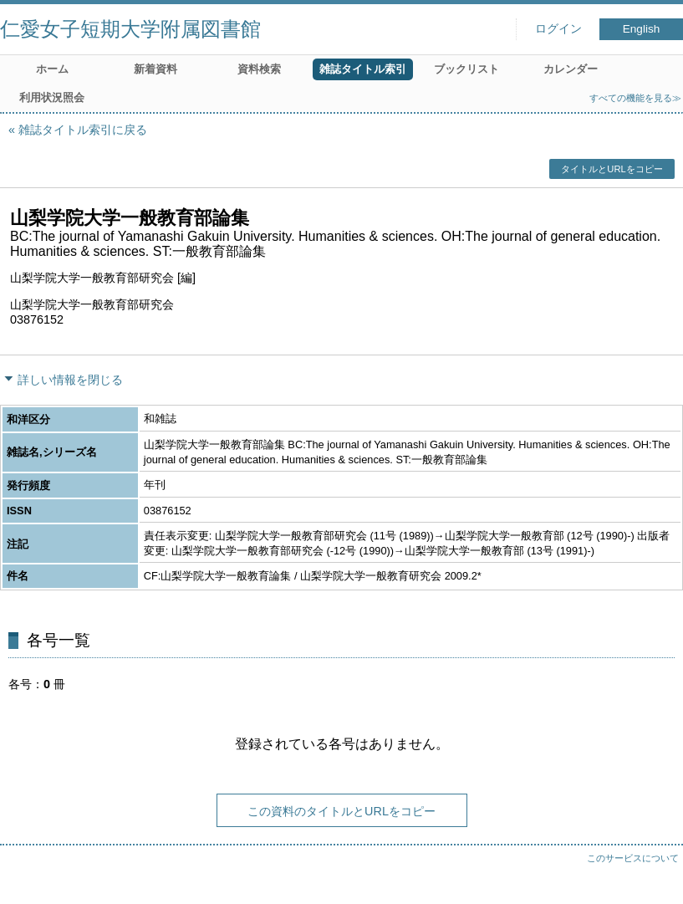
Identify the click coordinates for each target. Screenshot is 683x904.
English (641, 29)
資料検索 (259, 69)
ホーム (52, 69)
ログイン (558, 29)
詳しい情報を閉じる (70, 379)
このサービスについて (633, 858)
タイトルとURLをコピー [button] (611, 169)
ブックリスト (466, 69)
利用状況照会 (51, 97)
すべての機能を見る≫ (635, 98)
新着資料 (155, 69)
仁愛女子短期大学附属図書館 (130, 29)
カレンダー (570, 69)
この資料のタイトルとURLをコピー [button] (341, 811)
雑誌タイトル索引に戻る (82, 129)
